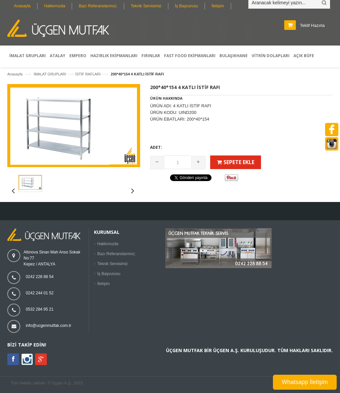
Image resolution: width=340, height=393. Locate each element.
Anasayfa (22, 6)
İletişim (218, 6)
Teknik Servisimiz (146, 6)
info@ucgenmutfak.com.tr (48, 325)
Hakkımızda (54, 6)
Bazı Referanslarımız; (98, 6)
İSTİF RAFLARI (88, 74)
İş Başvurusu (186, 6)
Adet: (156, 147)
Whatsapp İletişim (305, 382)
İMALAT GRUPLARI (50, 74)
